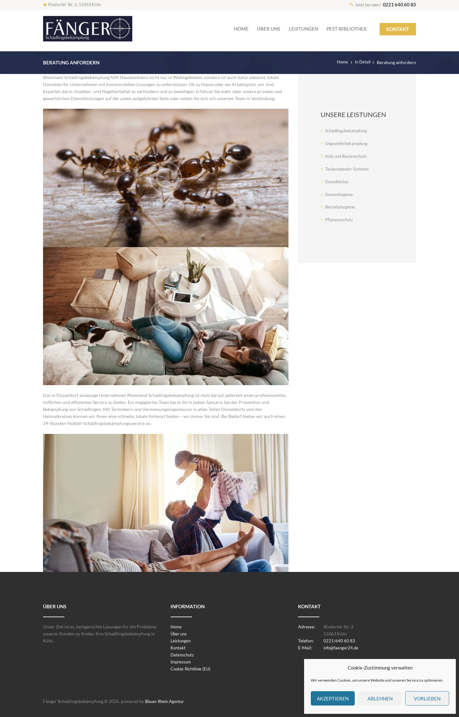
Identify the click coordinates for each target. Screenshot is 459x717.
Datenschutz (183, 654)
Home (341, 62)
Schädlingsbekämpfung (348, 130)
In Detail (361, 62)
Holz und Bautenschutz (348, 156)
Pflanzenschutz (340, 219)
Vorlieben (427, 698)
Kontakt (178, 647)
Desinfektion (338, 181)
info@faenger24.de (342, 647)
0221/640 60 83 (339, 640)
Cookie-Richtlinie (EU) (193, 668)
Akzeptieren (333, 698)
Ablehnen (380, 698)
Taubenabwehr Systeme (348, 169)
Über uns (179, 633)
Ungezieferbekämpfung (348, 143)
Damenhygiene (340, 194)
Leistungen (181, 640)
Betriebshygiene (341, 206)
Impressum (182, 661)
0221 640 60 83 (399, 4)
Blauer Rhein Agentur (166, 701)
